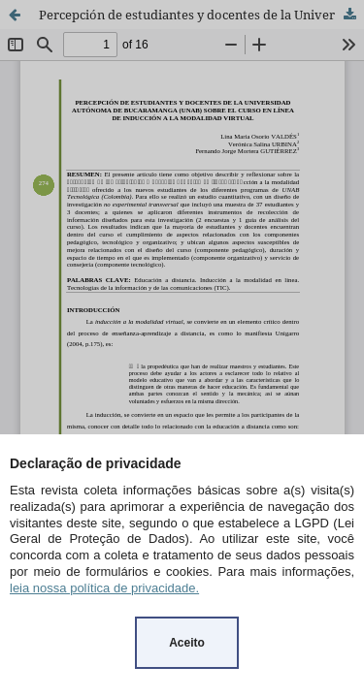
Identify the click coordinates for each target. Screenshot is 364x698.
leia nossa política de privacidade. (104, 588)
